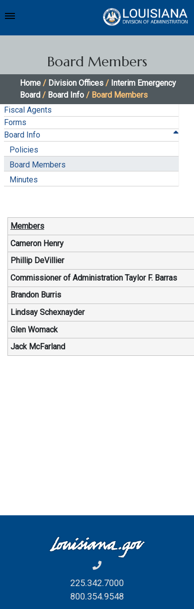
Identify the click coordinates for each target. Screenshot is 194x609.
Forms (15, 122)
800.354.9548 (97, 596)
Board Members (37, 164)
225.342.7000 (97, 583)
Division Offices (75, 83)
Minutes (23, 179)
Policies (23, 149)
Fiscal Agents (28, 110)
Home (30, 83)
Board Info (66, 95)
